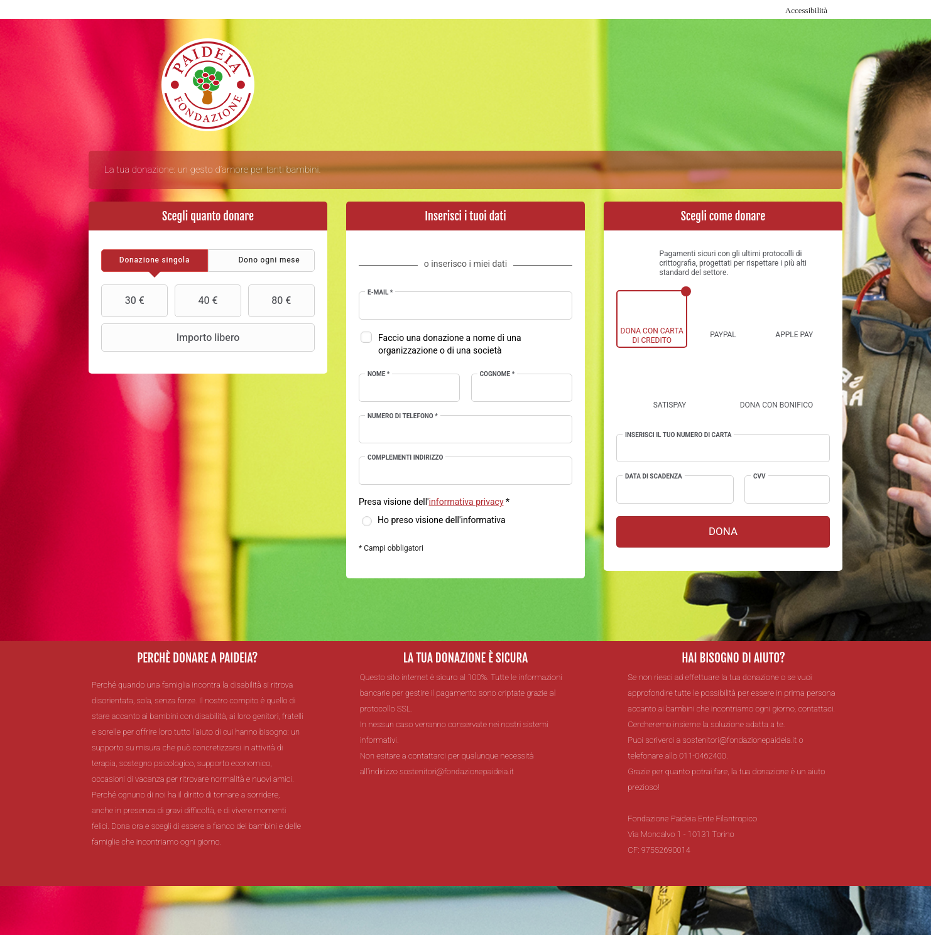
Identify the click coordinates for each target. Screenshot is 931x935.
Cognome (497, 374)
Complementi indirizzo (405, 458)
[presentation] (154, 260)
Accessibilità (806, 10)
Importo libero (171, 338)
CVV (759, 476)
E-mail (380, 292)
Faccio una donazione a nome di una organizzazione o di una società (449, 344)
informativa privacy (466, 502)
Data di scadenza (653, 476)
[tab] (154, 260)
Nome (378, 374)
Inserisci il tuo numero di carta (678, 435)
